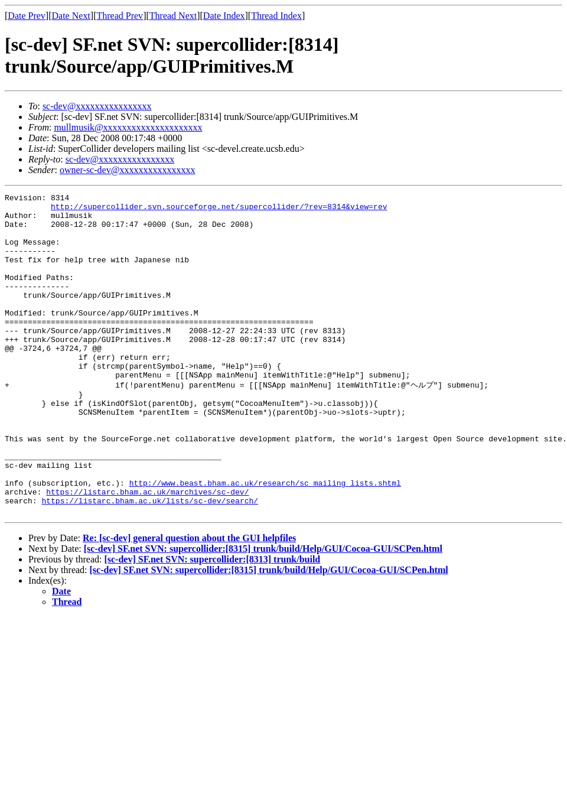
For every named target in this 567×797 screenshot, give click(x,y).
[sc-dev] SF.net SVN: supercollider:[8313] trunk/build (212, 622)
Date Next (71, 16)
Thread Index (276, 16)
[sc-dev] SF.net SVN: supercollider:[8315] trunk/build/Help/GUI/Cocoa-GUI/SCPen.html (263, 611)
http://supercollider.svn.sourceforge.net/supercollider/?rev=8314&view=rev (219, 209)
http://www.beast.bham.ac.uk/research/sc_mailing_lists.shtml (265, 540)
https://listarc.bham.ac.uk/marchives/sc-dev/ (147, 550)
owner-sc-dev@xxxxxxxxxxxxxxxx (127, 170)
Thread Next (173, 16)
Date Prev (26, 16)
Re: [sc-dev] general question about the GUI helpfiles (189, 601)
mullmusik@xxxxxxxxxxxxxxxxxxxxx (128, 127)
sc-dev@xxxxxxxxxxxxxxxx (97, 106)
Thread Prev (119, 16)
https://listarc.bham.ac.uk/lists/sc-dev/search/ (149, 561)
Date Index (224, 16)
